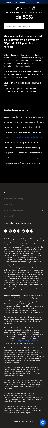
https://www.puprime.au (28, 341)
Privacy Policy (9, 223)
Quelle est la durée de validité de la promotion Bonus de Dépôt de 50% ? (24, 158)
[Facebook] (5, 231)
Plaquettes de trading (13, 199)
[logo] (25, 8)
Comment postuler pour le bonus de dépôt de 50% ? (24, 127)
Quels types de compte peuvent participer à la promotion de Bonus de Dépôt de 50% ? (24, 117)
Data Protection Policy (23, 223)
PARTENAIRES (7, 2)
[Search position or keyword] (24, 26)
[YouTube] (23, 231)
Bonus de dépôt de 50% (24, 14)
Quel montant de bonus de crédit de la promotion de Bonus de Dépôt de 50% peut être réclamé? (24, 137)
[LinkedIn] (14, 231)
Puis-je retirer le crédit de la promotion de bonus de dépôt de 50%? (24, 153)
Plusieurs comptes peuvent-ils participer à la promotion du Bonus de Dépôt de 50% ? (24, 132)
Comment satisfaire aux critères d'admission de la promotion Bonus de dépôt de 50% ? (24, 122)
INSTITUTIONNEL (20, 2)
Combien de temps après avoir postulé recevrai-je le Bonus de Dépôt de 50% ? (24, 142)
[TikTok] (27, 231)
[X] (10, 231)
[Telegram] (31, 231)
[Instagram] (18, 231)
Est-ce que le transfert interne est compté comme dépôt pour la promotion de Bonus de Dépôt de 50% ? (24, 147)
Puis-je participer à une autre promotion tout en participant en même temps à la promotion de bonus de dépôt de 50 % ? (24, 163)
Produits (8, 193)
